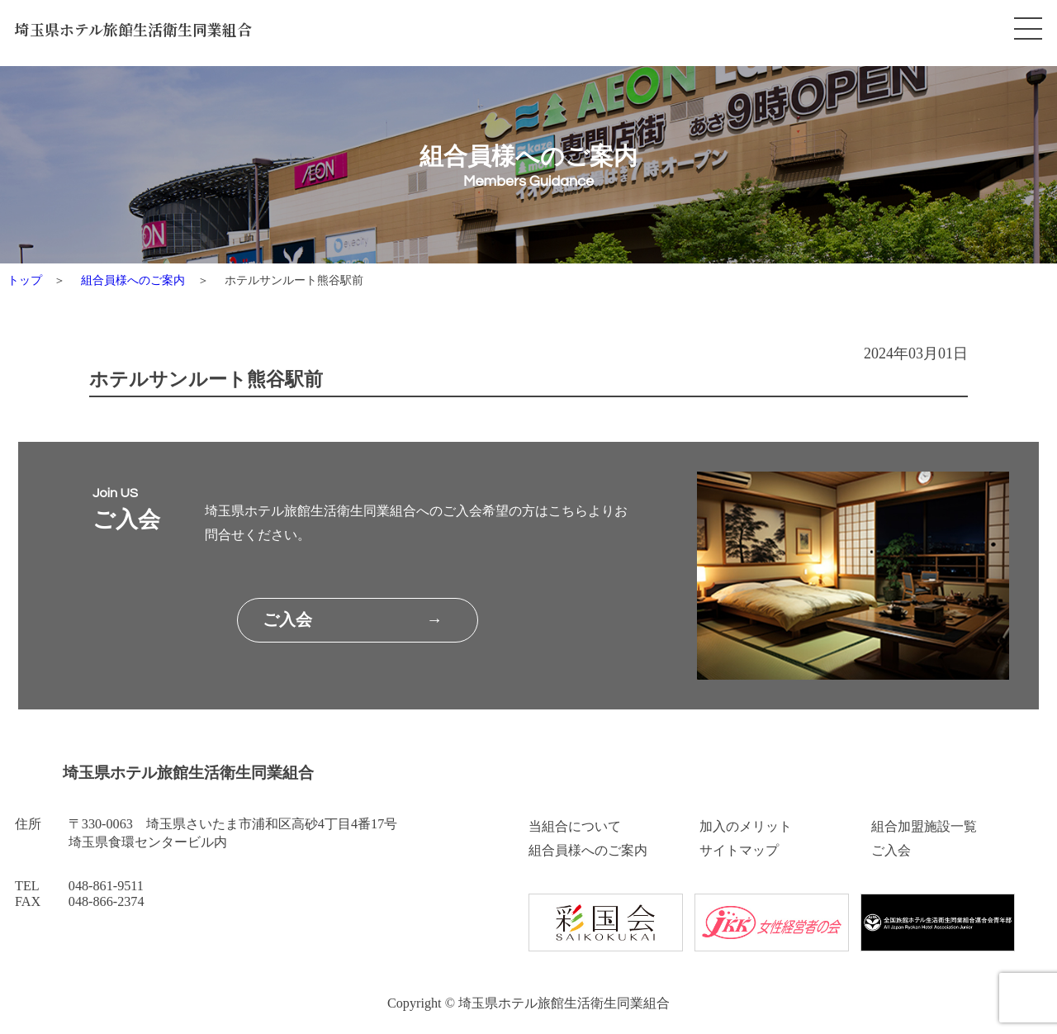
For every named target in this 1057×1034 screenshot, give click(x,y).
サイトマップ (739, 850)
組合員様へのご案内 (133, 280)
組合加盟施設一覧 (924, 826)
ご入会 (891, 850)
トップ (24, 280)
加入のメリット (745, 826)
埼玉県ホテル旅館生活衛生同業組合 (133, 29)
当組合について (574, 826)
